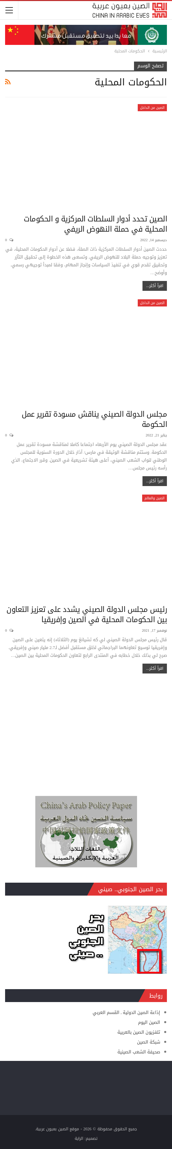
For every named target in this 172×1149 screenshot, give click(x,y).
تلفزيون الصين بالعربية (138, 1032)
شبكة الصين (148, 1042)
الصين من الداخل (152, 107)
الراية (79, 1138)
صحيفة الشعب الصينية (138, 1052)
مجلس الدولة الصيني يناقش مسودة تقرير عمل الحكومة (94, 419)
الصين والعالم (155, 498)
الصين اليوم (149, 1022)
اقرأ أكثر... (154, 285)
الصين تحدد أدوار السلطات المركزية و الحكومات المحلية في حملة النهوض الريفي (95, 224)
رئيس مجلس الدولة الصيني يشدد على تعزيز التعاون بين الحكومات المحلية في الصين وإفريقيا (86, 614)
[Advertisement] (86, 731)
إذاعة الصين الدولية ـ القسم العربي (126, 1012)
